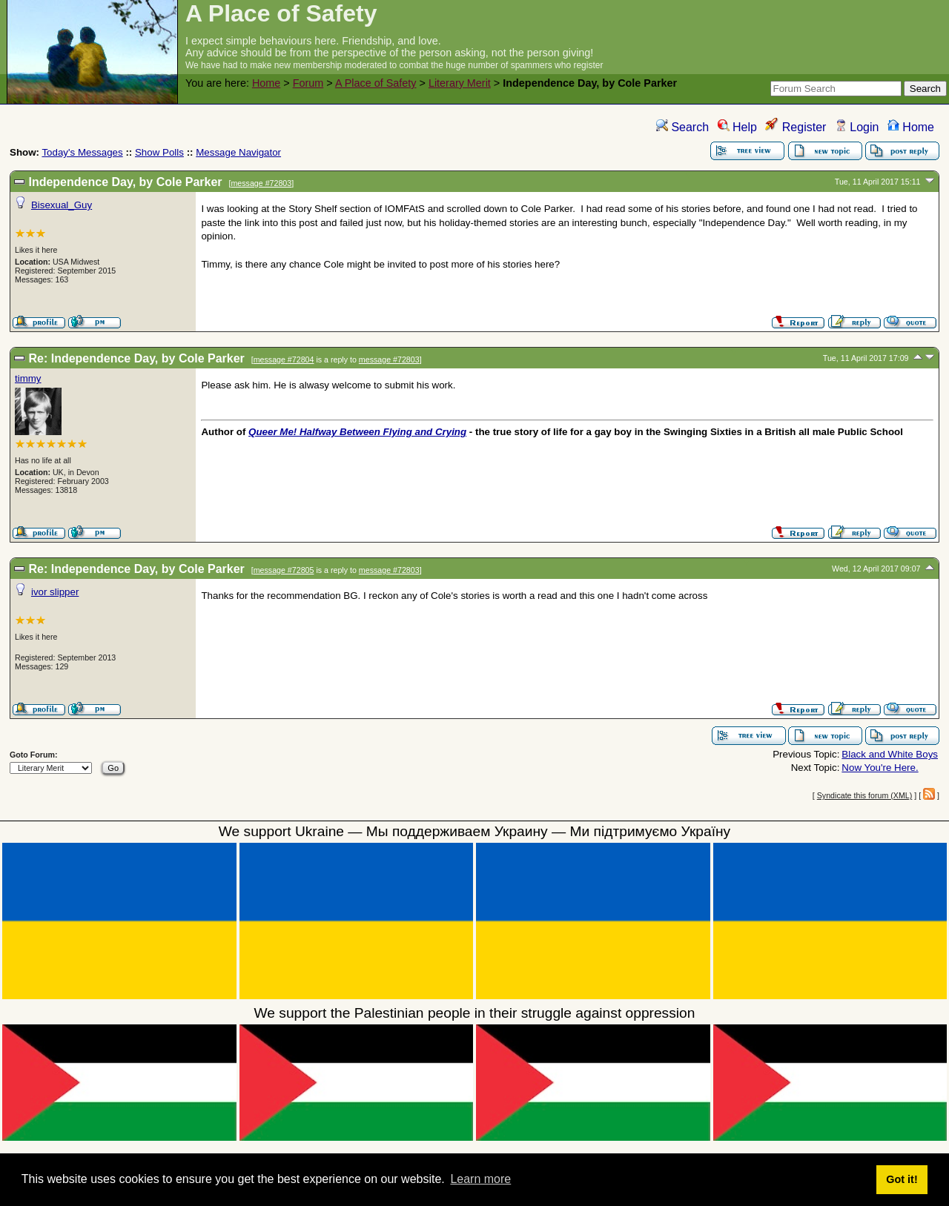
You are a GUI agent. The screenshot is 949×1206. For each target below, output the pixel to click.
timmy (28, 378)
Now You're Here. (879, 767)
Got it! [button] (901, 1179)
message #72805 (284, 570)
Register (795, 127)
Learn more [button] (480, 1179)
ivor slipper (55, 591)
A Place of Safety (376, 83)
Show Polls (159, 152)
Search (682, 127)
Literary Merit (460, 83)
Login (857, 127)
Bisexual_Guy (61, 205)
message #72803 (261, 183)
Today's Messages (82, 152)
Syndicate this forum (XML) (865, 795)
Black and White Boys (889, 754)
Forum (308, 83)
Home (266, 83)
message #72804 (284, 359)
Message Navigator (238, 152)
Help (737, 127)
